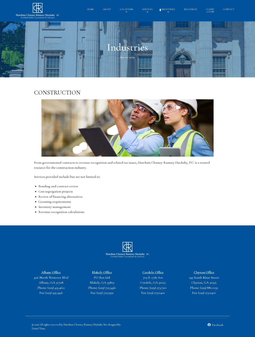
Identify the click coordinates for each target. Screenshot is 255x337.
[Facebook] (215, 325)
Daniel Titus (38, 328)
